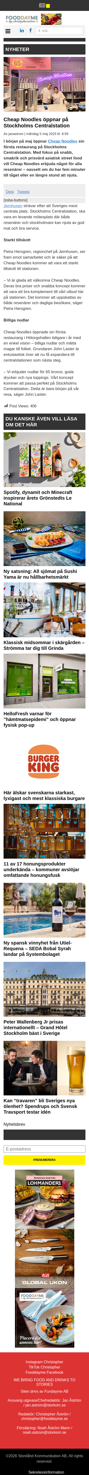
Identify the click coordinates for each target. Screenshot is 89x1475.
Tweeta (23, 192)
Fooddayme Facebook (44, 1372)
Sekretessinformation (46, 1472)
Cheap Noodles (62, 141)
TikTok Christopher (44, 1367)
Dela (10, 192)
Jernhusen (13, 206)
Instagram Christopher (44, 1362)
